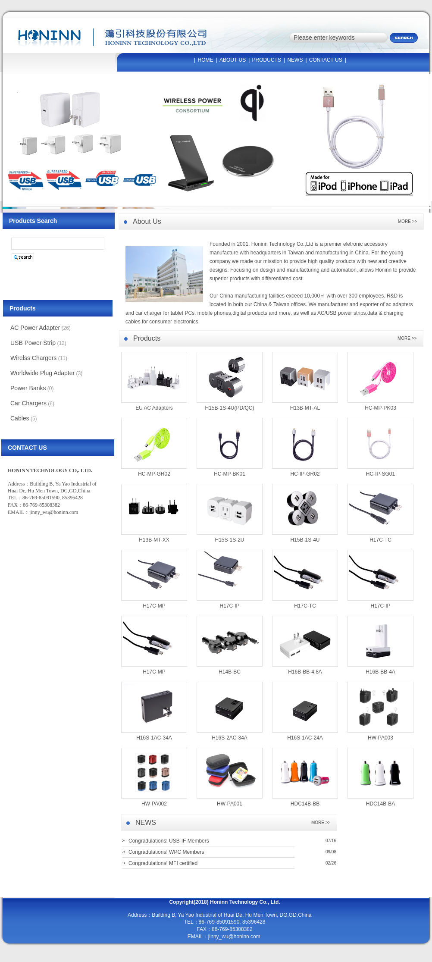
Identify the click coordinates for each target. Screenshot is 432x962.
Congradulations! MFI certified (162, 863)
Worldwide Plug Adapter (42, 373)
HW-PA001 (229, 804)
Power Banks (28, 388)
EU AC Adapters (154, 408)
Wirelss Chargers (33, 357)
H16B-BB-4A (380, 672)
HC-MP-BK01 (229, 474)
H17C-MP (154, 606)
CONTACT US (325, 60)
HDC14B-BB (305, 804)
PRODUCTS (266, 60)
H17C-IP (229, 606)
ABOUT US (232, 60)
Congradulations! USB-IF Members (168, 841)
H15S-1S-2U (229, 540)
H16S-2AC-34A (229, 738)
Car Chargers (28, 403)
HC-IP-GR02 (304, 474)
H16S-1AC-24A (305, 738)
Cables (19, 418)
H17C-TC (380, 540)
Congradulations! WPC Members (166, 852)
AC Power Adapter (35, 327)
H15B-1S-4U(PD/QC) (229, 408)
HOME (205, 60)
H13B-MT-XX (154, 540)
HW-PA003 (380, 738)
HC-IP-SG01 (380, 474)
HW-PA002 (154, 804)
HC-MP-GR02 (154, 474)
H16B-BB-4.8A (305, 672)
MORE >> (320, 822)
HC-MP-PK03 (380, 408)
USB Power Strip (33, 342)
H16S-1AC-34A (154, 738)
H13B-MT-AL (305, 408)
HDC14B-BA (380, 804)
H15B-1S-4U (304, 540)
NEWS (295, 60)
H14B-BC (230, 672)
